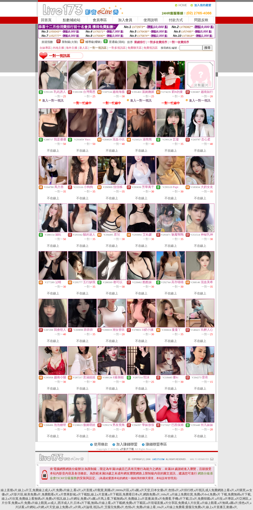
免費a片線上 (64, 490)
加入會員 (125, 20)
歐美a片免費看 (161, 498)
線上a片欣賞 (10, 498)
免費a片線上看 (146, 507)
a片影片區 (17, 494)
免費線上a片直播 (139, 498)
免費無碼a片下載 (239, 494)
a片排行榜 (186, 490)
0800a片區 (122, 490)
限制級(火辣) (70, 42)
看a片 (77, 490)
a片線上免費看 (175, 507)
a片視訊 (199, 490)
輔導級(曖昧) (93, 42)
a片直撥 (87, 490)
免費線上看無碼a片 (32, 498)
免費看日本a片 (132, 494)
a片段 (219, 498)
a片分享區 (170, 503)
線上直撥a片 (9, 490)
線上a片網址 (71, 498)
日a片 (193, 498)
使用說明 (151, 20)
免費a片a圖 (88, 498)
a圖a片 (233, 503)
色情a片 (173, 490)
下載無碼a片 (119, 498)
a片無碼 (223, 503)
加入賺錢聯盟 (126, 444)
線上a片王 (25, 490)
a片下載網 (118, 503)
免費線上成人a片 (43, 490)
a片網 (40, 507)
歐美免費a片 (32, 494)
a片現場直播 (154, 503)
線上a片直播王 (216, 507)
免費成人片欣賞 (189, 503)
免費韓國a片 (206, 498)
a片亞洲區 (242, 498)
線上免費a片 (64, 507)
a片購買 (240, 490)
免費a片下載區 (136, 503)
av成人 (52, 503)
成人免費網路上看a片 (219, 490)
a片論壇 (87, 507)
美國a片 (109, 490)
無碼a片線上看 (101, 503)
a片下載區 (115, 494)
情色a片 (244, 503)
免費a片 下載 (218, 494)
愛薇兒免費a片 (195, 507)
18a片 (160, 507)
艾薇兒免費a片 (114, 507)
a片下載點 (83, 494)
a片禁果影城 (67, 494)
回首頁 (46, 20)
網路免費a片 (151, 494)
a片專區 (229, 498)
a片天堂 (145, 490)
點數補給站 (71, 20)
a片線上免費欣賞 (181, 494)
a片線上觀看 (208, 503)
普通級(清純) (117, 42)
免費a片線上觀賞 (35, 503)
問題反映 (201, 20)
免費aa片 (18, 503)
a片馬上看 (103, 498)
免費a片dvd (201, 494)
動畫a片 (231, 507)
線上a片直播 (99, 494)
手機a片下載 (180, 498)
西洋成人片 (65, 503)
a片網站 (30, 507)
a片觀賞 (98, 490)
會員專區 (100, 20)
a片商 (77, 507)
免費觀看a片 (50, 494)
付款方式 (176, 20)
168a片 (165, 494)
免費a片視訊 (54, 498)
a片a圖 (134, 490)
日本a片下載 (82, 503)
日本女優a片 (159, 490)
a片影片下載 (127, 449)
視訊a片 (98, 507)
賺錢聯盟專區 (156, 444)
